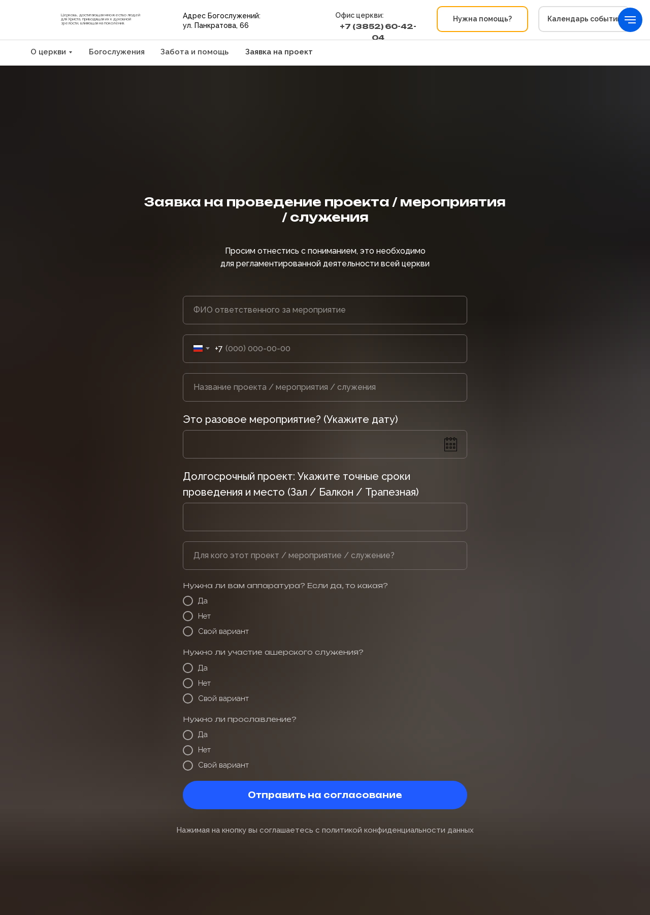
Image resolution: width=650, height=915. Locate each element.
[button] (482, 19)
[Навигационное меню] (630, 19)
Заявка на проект (279, 51)
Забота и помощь (194, 51)
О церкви (48, 51)
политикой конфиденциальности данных (398, 830)
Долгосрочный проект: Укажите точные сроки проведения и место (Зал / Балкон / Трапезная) (301, 484)
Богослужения (117, 51)
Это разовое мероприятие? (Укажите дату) (290, 419)
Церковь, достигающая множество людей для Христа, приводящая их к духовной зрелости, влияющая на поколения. (100, 18)
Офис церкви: (359, 15)
